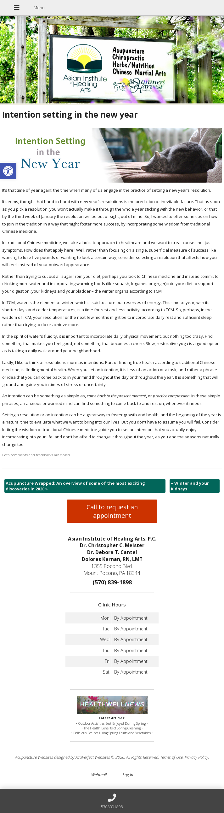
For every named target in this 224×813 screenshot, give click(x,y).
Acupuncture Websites (34, 757)
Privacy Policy (196, 757)
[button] (8, 171)
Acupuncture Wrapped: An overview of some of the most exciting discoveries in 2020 (75, 486)
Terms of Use (171, 757)
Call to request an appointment (112, 511)
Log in (128, 774)
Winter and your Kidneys (190, 486)
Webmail (99, 774)
